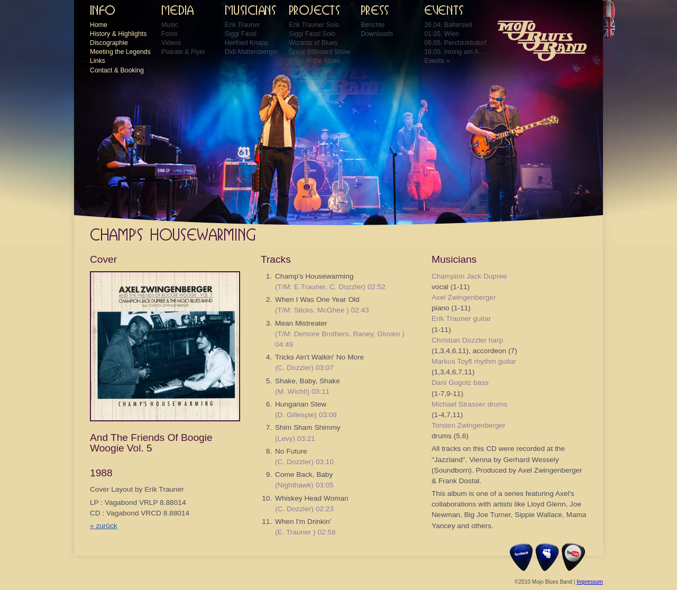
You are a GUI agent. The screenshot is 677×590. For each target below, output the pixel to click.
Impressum (590, 582)
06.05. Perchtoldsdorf (455, 43)
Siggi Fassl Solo (312, 34)
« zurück (103, 526)
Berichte (373, 25)
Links (97, 60)
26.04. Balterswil (448, 25)
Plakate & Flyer (183, 52)
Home (98, 25)
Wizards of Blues (313, 43)
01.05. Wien (441, 34)
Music (169, 25)
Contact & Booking (117, 70)
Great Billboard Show (319, 52)
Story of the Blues (314, 60)
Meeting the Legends (120, 52)
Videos (171, 43)
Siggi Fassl (241, 34)
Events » (437, 60)
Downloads (377, 34)
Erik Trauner (242, 25)
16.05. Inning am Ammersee (456, 52)
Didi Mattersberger (251, 52)
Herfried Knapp (247, 43)
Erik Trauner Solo (314, 25)
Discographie (109, 43)
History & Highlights (118, 34)
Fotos (169, 34)
